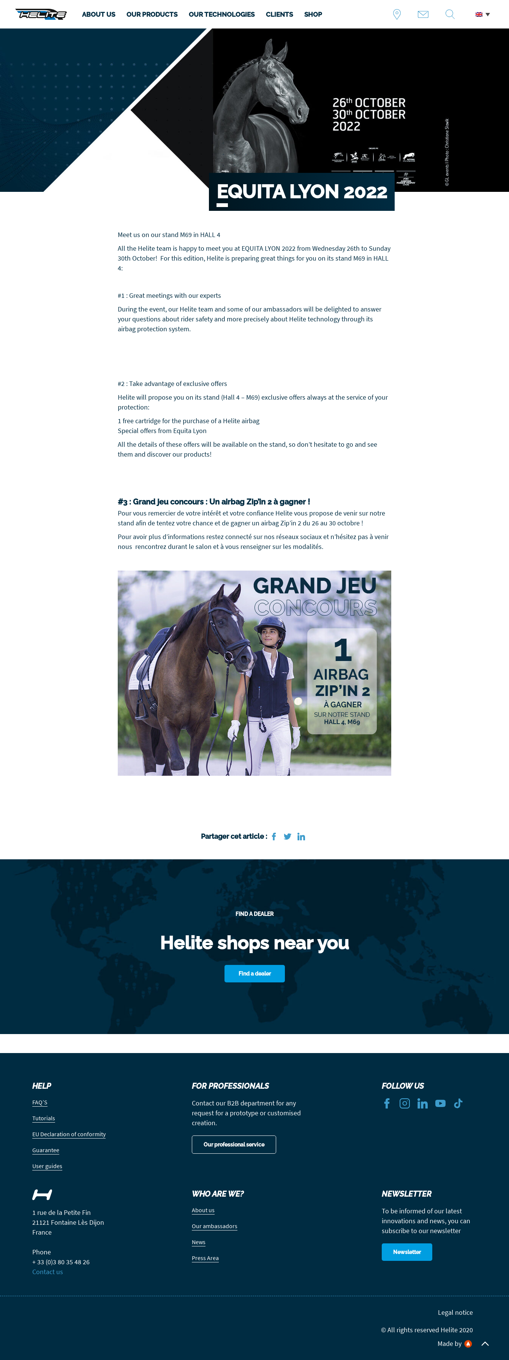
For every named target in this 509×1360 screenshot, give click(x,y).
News (198, 1242)
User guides (47, 1166)
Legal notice (455, 1312)
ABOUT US (98, 14)
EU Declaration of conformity (69, 1134)
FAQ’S (39, 1102)
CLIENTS (279, 14)
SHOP (313, 14)
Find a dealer (399, 14)
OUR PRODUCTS (151, 14)
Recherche (453, 14)
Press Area (205, 1258)
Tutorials (43, 1118)
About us (203, 1210)
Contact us (426, 14)
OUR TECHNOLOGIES (221, 14)
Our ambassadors (214, 1226)
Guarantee (45, 1150)
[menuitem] (483, 14)
